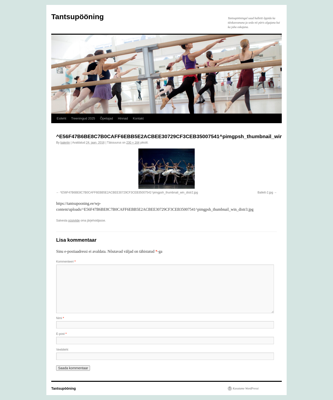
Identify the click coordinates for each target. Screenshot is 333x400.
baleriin (65, 142)
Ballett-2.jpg (265, 192)
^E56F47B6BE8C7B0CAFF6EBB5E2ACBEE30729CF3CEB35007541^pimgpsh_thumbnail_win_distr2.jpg (129, 192)
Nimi (60, 318)
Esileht (61, 118)
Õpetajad (106, 118)
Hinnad (123, 118)
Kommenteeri (66, 261)
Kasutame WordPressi (246, 388)
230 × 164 (133, 142)
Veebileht (62, 349)
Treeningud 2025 (83, 118)
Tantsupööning (77, 17)
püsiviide (74, 220)
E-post (61, 334)
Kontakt (138, 118)
